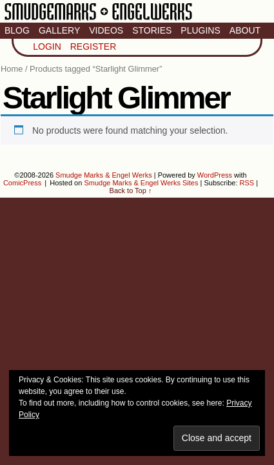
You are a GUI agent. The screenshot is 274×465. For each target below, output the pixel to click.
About (245, 30)
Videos (106, 30)
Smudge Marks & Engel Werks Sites (141, 183)
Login (47, 46)
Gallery (59, 30)
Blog (17, 30)
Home (12, 69)
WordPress (214, 175)
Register (93, 46)
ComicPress (22, 183)
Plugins (200, 30)
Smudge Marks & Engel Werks (98, 19)
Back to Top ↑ (131, 190)
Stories (151, 30)
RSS (247, 183)
